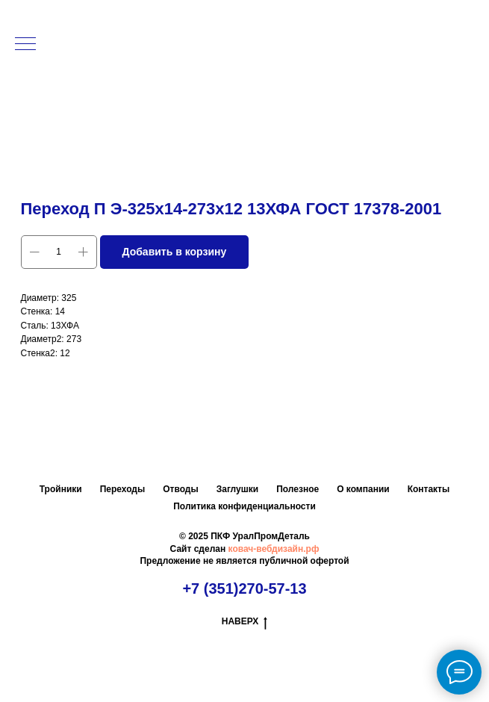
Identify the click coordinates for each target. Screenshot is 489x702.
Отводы (180, 489)
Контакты (429, 489)
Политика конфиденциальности (244, 506)
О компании (363, 489)
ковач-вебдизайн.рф (274, 549)
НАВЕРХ (245, 621)
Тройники (61, 489)
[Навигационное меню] (25, 44)
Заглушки (237, 489)
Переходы (123, 489)
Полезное (297, 489)
